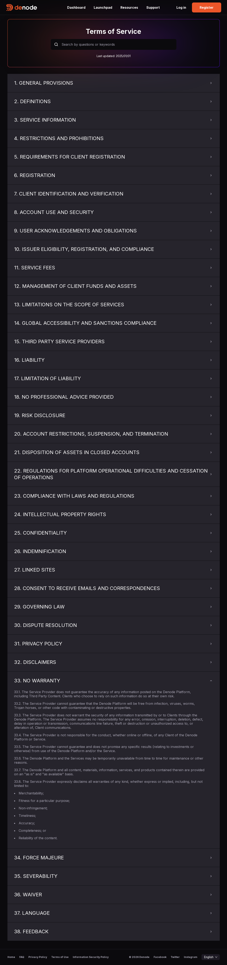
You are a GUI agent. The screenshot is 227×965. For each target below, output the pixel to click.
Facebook (160, 957)
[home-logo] (34, 7)
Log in (181, 7)
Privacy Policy (37, 957)
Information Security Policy (91, 957)
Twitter (175, 957)
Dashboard (76, 7)
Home (11, 957)
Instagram (190, 957)
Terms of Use (60, 957)
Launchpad (103, 7)
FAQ (21, 957)
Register (207, 7)
